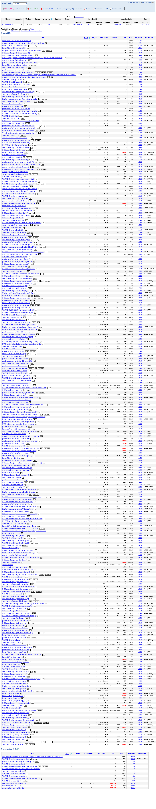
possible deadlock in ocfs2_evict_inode (15, 453)
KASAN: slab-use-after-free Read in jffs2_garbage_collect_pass (24, 531)
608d (140, 417)
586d (140, 390)
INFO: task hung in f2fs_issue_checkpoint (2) (17, 249)
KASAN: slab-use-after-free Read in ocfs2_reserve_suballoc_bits (24, 388)
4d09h (133, 757)
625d (140, 434)
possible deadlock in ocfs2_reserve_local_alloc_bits (19, 441)
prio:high (35, 46)
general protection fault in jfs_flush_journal (17, 691)
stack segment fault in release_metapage (15, 225)
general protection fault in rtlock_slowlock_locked (19, 201)
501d (140, 322)
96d (140, 101)
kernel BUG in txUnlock (10, 693)
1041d (140, 587)
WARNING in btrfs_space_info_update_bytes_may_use (21, 679)
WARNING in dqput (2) (10, 781)
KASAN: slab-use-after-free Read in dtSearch (17, 502)
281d (140, 235)
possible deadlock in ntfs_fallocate (14, 637)
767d (140, 516)
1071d (140, 594)
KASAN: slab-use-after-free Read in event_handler (19, 111)
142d (140, 131)
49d (140, 75)
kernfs (27, 123)
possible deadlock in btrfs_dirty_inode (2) (16, 332)
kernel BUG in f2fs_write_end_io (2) (14, 46)
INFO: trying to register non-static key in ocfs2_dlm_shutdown (23, 417)
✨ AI (106, 9)
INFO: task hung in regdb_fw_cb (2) (14, 395)
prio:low (30, 82)
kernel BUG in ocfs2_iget (11, 458)
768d (140, 519)
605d (140, 412)
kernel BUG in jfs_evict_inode (12, 696)
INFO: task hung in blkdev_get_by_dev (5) (16, 613)
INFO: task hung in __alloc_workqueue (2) (16, 235)
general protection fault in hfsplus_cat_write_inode (19, 62)
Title (42, 37)
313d (140, 247)
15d (134, 761)
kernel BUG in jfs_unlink (10, 472)
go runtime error (7, 565)
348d (140, 266)
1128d (140, 604)
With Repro (15, 31)
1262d (140, 640)
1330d (140, 696)
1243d (140, 628)
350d (140, 271)
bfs (24, 79)
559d (140, 363)
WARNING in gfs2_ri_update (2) (13, 487)
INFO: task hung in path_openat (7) (14, 688)
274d (140, 228)
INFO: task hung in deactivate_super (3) (15, 475)
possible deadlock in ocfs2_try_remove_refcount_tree (20, 448)
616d (140, 424)
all (142, 25)
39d (140, 65)
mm (52, 77)
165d (140, 150)
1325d (140, 693)
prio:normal (39, 691)
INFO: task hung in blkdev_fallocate (14, 715)
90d (134, 776)
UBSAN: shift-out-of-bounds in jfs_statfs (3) (17, 293)
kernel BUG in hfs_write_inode (13, 659)
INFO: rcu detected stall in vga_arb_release (17, 210)
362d (140, 281)
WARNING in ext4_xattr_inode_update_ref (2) (18, 179)
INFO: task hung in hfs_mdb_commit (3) (16, 264)
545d (140, 349)
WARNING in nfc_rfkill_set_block (14, 232)
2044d (140, 727)
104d (140, 104)
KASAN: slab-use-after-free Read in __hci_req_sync (20, 528)
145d (140, 135)
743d (140, 494)
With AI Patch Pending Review (31, 31)
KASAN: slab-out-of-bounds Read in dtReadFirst (19, 247)
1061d (140, 591)
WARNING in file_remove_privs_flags (15, 759)
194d (140, 169)
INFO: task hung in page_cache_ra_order (16, 298)
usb (39, 111)
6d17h (133, 759)
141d (133, 778)
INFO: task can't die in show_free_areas (15, 713)
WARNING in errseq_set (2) (12, 317)
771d (140, 524)
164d (140, 148)
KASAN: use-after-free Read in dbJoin (15, 686)
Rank (86, 38)
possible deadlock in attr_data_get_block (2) (17, 460)
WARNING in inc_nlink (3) (11, 708)
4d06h (140, 43)
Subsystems (20, 9)
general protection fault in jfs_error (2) (15, 358)
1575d (140, 713)
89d (134, 774)
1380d (140, 703)
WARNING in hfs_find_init (11, 227)
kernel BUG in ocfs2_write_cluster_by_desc (17, 419)
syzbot (6, 3)
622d (140, 429)
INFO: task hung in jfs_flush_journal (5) (16, 53)
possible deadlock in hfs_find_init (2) (15, 620)
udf (28, 271)
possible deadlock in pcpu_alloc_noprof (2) (17, 261)
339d (140, 264)
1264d (140, 642)
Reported (138, 37)
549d (140, 356)
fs (38, 113)
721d (140, 482)
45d (140, 67)
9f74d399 (117, 25)
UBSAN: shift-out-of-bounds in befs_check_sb (18, 587)
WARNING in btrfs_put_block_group (15, 601)
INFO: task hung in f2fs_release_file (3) (15, 147)
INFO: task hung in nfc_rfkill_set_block (15, 671)
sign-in (129, 2)
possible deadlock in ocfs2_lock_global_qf (16, 400)
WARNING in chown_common (13, 196)
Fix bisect (114, 37)
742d (140, 492)
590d (140, 395)
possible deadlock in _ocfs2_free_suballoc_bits (18, 126)
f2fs (30, 46)
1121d (140, 601)
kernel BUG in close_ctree (11, 664)
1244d (140, 630)
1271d (140, 657)
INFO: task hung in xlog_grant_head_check (17, 742)
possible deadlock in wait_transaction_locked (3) (18, 128)
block (29, 60)
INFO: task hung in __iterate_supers (14, 266)
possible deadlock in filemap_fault (14, 676)
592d (140, 397)
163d (140, 143)
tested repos (79, 17)
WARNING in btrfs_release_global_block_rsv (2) (19, 349)
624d (140, 431)
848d (140, 557)
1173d (140, 613)
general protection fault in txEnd (13, 625)
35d (140, 63)
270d (140, 220)
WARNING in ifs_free (10, 116)
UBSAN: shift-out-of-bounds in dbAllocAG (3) (18, 193)
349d (140, 269)
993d (140, 572)
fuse (34, 380)
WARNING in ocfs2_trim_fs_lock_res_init (16, 378)
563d (140, 371)
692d (140, 477)
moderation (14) (11, 749)
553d (140, 361)
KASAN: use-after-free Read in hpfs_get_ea (17, 244)
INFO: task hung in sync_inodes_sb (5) (15, 582)
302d (140, 242)
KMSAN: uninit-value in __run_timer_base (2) (18, 208)
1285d (140, 674)
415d (140, 310)
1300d (140, 681)
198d (140, 174)
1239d (140, 621)
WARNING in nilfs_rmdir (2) (12, 82)
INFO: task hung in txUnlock (12, 157)
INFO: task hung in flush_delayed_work (16, 363)
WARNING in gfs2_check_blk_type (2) (15, 543)
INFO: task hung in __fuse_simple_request (16, 380)
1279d (140, 669)
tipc (37, 732)
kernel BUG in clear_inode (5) (12, 104)
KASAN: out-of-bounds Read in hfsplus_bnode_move (20, 557)
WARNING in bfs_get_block (12, 79)
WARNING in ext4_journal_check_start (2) (17, 385)
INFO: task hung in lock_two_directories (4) (17, 278)
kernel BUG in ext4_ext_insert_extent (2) (16, 303)
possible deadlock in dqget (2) (12, 106)
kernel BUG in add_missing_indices (14, 65)
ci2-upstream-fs (7, 25)
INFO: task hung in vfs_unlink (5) (13, 339)
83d (140, 92)
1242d (140, 625)
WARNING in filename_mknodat (13, 776)
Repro (94, 37)
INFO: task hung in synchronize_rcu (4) (15, 599)
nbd (34, 261)
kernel (22, 118)
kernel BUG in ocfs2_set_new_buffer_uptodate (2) (19, 329)
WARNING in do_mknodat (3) (12, 230)
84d (140, 94)
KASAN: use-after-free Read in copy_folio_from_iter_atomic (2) (24, 77)
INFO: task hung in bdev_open (12, 482)
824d (140, 545)
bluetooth (31, 308)
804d (140, 543)
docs (149, 2)
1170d (140, 611)
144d (140, 133)
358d (140, 274)
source (144, 2)
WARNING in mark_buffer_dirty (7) (14, 286)
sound (32, 732)
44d (134, 769)
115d (140, 106)
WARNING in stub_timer (11, 118)
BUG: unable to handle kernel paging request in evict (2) (21, 344)
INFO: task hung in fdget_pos (12, 390)
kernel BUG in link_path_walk (12, 152)
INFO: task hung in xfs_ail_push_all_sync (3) (17, 337)
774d (140, 531)
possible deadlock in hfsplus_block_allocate (17, 647)
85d (140, 97)
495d (140, 320)
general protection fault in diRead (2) (14, 555)
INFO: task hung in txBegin (11, 477)
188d (140, 164)
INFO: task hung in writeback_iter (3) (15, 213)
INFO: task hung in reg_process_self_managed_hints (20, 574)
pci (34, 210)
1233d (140, 616)
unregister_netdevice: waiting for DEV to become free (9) (21, 50)
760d (140, 511)
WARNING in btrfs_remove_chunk (14, 645)
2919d (140, 742)
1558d (140, 710)
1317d (140, 686)
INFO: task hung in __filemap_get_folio (16, 703)
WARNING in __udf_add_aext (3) (14, 523)
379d (140, 291)
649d (140, 465)
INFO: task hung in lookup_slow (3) (14, 674)
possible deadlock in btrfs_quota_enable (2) (17, 283)
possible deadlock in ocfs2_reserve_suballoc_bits (19, 451)
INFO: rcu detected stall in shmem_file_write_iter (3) (20, 191)
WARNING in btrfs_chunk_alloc (13, 667)
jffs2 (38, 526)
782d (140, 533)
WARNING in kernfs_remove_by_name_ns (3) (18, 720)
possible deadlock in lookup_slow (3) (15, 579)
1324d (140, 691)
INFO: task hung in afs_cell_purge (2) (15, 291)
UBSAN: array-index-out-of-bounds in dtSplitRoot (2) (20, 341)
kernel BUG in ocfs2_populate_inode (15, 409)
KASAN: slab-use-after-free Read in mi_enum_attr (19, 766)
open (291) (8, 33)
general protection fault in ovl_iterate (14, 138)
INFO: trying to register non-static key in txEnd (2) (19, 514)
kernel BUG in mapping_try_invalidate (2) (16, 84)
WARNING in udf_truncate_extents (14, 727)
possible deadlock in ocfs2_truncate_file (15, 439)
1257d (140, 638)
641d (140, 456)
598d (140, 407)
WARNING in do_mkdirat (11, 640)
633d (140, 439)
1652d (140, 720)
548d (140, 351)
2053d (140, 730)
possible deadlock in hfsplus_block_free (15, 650)
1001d (140, 574)
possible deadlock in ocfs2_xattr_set (14, 426)
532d (140, 337)
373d (140, 283)
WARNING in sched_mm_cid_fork (14, 155)
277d (140, 230)
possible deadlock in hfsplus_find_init (15, 630)
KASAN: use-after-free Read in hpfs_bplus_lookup (19, 113)
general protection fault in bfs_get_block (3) (17, 375)
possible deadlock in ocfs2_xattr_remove (16, 109)
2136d (140, 735)
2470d (140, 737)
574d (140, 380)
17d (140, 53)
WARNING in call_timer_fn (11, 669)
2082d (140, 732)
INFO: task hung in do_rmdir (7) (13, 123)
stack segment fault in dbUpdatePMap (15, 174)
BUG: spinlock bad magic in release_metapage (18, 424)
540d (140, 344)
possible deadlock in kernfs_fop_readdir (15, 300)
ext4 (33, 41)
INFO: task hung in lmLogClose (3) (14, 536)
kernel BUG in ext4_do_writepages (14, 635)
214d (140, 194)
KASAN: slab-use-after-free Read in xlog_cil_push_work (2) (23, 43)
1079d (140, 596)
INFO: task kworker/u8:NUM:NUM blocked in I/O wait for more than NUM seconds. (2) (32, 757)
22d (140, 58)
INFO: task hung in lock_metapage (14, 681)
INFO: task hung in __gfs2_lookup (14, 516)
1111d (140, 599)
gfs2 (26, 196)
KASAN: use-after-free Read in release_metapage (19, 616)
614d (140, 422)
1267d (140, 650)
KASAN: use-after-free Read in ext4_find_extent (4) (20, 327)
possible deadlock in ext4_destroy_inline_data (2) (19, 169)
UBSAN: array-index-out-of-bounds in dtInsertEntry (20, 397)
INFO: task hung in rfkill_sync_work (14, 623)
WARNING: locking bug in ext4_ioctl (15, 596)
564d (140, 373)
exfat (36, 92)
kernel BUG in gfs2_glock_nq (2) (13, 701)
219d (140, 196)
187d (140, 162)
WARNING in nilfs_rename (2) (13, 220)
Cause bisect (103, 37)
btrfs (34, 84)
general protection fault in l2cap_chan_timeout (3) (19, 710)
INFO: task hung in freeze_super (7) (14, 67)
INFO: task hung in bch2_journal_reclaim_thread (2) (20, 412)
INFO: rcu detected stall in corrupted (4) (16, 732)
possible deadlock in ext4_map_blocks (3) (16, 41)
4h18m (140, 41)
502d (140, 325)
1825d (140, 722)
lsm (42, 281)
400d (140, 300)
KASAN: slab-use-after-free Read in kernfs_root (18, 269)
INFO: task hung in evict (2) (11, 545)
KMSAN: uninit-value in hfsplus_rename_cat (17, 570)
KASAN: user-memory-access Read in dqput (17, 312)
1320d (140, 688)
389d (140, 295)
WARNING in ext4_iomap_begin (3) (14, 373)
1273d (140, 664)
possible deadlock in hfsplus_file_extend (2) (17, 361)
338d (140, 259)
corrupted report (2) (9, 786)
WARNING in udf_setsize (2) (12, 594)
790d (140, 536)
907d (140, 565)
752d (140, 507)
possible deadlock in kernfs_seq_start (15, 504)
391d (140, 298)
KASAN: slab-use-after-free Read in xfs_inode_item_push (22, 519)
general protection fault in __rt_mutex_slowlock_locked (21, 164)
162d (140, 140)
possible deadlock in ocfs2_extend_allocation (17, 242)
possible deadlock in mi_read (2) (13, 351)
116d (140, 109)
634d (140, 441)
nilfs (36, 55)
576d (140, 383)
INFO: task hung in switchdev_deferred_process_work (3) (22, 463)
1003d (140, 577)
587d (140, 393)
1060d (140, 589)
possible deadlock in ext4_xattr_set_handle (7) (18, 162)
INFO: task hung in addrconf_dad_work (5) (17, 468)
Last (130, 37)
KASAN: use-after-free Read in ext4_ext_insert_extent (20, 274)
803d (140, 541)
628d (140, 436)
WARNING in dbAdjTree (11, 562)
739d (140, 487)
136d (140, 126)
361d (140, 276)
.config (89, 25)
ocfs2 (25, 106)
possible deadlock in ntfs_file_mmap (14, 480)
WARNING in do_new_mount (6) (13, 774)
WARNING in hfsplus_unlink (12, 346)
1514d (140, 705)
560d (140, 366)
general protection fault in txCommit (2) (15, 167)
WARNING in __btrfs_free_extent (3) (15, 434)
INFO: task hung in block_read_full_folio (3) (17, 101)
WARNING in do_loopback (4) (12, 771)
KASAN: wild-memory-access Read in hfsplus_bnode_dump (23, 603)
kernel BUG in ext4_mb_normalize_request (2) (18, 130)
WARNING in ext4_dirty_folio (12, 705)
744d (140, 497)
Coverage (97, 9)
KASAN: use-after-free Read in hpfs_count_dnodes (19, 181)
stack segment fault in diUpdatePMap (15, 172)
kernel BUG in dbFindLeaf (11, 698)
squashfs (25, 545)
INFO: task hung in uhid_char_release (15, 589)
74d (140, 84)
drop (32, 29)
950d (140, 570)
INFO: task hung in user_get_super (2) (15, 567)
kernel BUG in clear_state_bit (12, 657)
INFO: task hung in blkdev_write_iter (15, 96)
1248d (140, 635)
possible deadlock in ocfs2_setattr (13, 443)
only (147, 25)
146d (140, 138)
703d (140, 480)
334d (140, 257)
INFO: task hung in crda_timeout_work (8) (16, 407)
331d (140, 254)
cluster (36, 633)
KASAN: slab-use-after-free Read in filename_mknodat (21, 769)
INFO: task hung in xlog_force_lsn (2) (15, 198)
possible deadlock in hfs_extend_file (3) (15, 511)
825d (140, 548)
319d (140, 249)
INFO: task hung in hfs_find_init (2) (14, 560)
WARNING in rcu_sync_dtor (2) (13, 356)
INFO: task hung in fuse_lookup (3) (14, 737)
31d (140, 60)
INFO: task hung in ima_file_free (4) (14, 368)
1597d (140, 715)
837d (140, 553)
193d (140, 167)
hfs (39, 62)
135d (140, 123)
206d (140, 189)
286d (140, 237)
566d (140, 376)
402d (140, 303)
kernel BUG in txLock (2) (11, 533)
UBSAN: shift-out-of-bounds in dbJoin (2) (16, 143)
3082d (133, 788)
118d (140, 111)
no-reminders (38, 722)
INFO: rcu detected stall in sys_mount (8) (16, 215)
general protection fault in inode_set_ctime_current (19, 189)
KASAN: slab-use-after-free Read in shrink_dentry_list (21, 778)
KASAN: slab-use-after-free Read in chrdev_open (19, 506)
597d (140, 405)
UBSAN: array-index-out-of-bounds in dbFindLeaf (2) (20, 121)
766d (140, 514)
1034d (140, 579)
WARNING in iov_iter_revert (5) (13, 446)
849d (140, 560)
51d (140, 82)
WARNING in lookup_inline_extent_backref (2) (18, 184)
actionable (38, 72)
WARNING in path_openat (11, 642)
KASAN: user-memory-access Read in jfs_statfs (18, 492)
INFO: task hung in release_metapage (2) (16, 240)
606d (140, 414)
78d (140, 87)
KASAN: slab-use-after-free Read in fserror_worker (19, 99)
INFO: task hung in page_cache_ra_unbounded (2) (19, 431)
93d (140, 99)
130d (140, 118)
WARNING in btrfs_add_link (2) (13, 94)
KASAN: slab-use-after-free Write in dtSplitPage (18, 334)
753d (140, 509)
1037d (140, 584)
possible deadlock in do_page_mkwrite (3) (16, 259)
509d (140, 329)
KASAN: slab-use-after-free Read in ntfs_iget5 (18, 72)
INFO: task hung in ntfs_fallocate (13, 150)
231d (140, 203)
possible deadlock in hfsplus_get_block (15, 662)
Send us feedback (117, 9)
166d (140, 152)
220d (140, 198)
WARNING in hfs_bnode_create (13, 744)
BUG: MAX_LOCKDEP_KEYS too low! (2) (17, 722)
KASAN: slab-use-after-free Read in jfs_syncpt (18, 550)
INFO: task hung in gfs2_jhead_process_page (17, 633)
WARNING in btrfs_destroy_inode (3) (15, 186)
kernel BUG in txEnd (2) (10, 548)
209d (140, 191)
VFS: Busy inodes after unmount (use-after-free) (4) (19, 133)
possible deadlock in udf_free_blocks (14, 366)
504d (140, 327)
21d (140, 55)
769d (140, 521)
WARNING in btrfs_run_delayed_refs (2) (16, 591)
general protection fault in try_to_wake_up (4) (17, 761)
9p (27, 739)
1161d (140, 608)
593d (140, 402)
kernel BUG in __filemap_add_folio (14, 295)
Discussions (149, 37)
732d (140, 485)
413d (140, 305)
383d (140, 293)
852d (140, 562)
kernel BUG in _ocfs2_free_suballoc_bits (16, 429)
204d (140, 184)
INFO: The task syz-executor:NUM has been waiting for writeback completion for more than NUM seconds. (39, 75)
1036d (140, 582)
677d (140, 475)
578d (140, 385)
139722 (49, 25)
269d (140, 218)
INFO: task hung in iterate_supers (13, 739)
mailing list (137, 2)
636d (140, 443)
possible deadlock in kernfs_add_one (14, 237)
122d (140, 114)
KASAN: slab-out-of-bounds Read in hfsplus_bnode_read (22, 654)
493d (140, 317)
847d (140, 555)
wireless (30, 395)
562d (140, 368)
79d (134, 771)
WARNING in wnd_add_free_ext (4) (14, 257)
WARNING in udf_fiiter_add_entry (14, 271)
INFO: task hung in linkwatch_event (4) (15, 470)
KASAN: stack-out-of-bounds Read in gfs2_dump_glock (21, 497)
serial (32, 713)
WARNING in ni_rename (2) (12, 177)
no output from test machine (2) (13, 788)
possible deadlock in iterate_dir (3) (14, 206)
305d (140, 245)
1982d (140, 725)
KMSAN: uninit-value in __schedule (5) (16, 521)
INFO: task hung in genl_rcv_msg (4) (15, 402)
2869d (140, 739)
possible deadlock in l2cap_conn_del (14, 308)
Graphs (87, 9)
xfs (46, 43)
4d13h (140, 46)
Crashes (79, 9)
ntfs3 (29, 67)
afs (30, 291)
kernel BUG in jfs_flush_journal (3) (14, 87)
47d (140, 70)
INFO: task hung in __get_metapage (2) (15, 540)
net (43, 50)
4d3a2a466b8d (78, 25)
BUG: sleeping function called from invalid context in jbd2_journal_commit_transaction (32, 58)
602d (140, 410)
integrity (36, 281)
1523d (140, 708)
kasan (22, 786)
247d (140, 206)
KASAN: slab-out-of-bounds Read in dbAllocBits (19, 489)
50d (140, 77)
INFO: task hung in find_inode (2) (13, 320)
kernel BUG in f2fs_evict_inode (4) (14, 354)
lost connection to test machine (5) (14, 783)
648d (140, 463)
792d (140, 538)
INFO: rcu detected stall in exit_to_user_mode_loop (19, 254)
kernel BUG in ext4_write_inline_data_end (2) (18, 553)
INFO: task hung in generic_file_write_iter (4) (18, 92)
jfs (31, 53)
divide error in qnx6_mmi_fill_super (14, 371)
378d (140, 288)
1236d (140, 618)
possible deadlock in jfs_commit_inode (15, 70)
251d (140, 211)
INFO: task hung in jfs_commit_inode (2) (16, 572)
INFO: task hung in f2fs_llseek (12, 218)
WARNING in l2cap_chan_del (12, 538)
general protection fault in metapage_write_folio (18, 392)
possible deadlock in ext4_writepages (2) (16, 383)
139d (140, 128)
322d (140, 252)
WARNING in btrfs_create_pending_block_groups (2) (20, 414)
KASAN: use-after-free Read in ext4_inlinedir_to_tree (20, 436)
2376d (133, 783)
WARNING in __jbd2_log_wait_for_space (16, 322)
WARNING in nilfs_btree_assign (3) (14, 315)
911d (140, 567)
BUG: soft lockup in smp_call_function (15, 734)
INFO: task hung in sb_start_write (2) (15, 276)
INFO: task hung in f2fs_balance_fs (14, 608)
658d (140, 468)
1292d (140, 676)
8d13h (140, 50)
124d (140, 116)
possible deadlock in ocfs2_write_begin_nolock (18, 422)
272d (140, 225)
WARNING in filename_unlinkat (13, 764)
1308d (140, 684)
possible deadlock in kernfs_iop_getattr (15, 305)
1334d (140, 701)
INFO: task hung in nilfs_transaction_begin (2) (18, 55)
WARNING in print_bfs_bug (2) (13, 618)
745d (140, 499)
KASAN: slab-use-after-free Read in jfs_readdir (18, 324)
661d (140, 470)
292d (140, 240)
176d (140, 157)
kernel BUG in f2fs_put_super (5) (13, 48)
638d (140, 448)
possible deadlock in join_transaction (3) (16, 140)
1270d (140, 655)
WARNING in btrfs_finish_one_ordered (15, 584)
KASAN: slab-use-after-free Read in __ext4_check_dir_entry (23, 252)
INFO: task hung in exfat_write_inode (15, 628)
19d (134, 764)
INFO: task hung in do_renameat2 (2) (15, 494)
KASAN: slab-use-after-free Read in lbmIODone (18, 203)
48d (140, 72)
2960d (133, 786)
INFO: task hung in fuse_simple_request (16, 725)
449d (140, 312)
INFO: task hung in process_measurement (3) (17, 281)
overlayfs (23, 135)
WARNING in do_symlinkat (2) (13, 577)
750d (140, 502)
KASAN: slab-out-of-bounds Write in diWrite (17, 509)
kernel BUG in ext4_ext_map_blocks (14, 89)
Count (124, 37)
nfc (32, 232)
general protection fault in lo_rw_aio (14, 60)
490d (140, 315)
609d (140, 419)
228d (140, 201)
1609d (140, 718)
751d (140, 504)
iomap (20, 116)
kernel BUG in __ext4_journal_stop (14, 652)
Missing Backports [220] (64, 9)
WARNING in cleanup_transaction (14, 684)
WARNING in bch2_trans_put (12, 485)
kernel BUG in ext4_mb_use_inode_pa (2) (16, 465)
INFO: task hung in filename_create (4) (15, 718)
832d (140, 550)
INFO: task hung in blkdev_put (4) (14, 730)
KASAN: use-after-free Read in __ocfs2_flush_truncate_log (22, 405)
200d (140, 177)
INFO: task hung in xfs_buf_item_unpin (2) (17, 455)
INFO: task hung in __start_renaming (15, 160)
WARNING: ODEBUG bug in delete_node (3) (18, 310)
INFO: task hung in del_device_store (14, 611)
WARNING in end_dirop (10, 135)
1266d (140, 645)
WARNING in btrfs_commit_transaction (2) (17, 606)
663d (140, 473)
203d (140, 181)
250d (140, 208)
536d (140, 342)
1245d (140, 633)
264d (140, 213)
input (30, 589)
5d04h (140, 48)
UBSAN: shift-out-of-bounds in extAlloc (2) (17, 499)
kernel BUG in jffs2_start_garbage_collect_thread (19, 526)
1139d (140, 606)
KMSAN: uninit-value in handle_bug (14, 145)
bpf (30, 145)
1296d (140, 679)
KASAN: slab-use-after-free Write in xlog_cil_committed (21, 223)
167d (140, 155)
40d (134, 766)
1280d (140, 672)
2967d (140, 744)
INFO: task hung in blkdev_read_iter (14, 288)
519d (140, 332)
